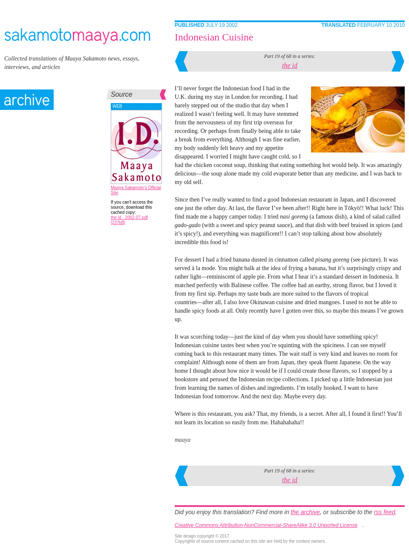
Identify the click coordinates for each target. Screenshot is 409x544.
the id (289, 65)
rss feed (384, 512)
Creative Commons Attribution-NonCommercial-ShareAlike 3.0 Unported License (266, 525)
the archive (305, 512)
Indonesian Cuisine (214, 37)
